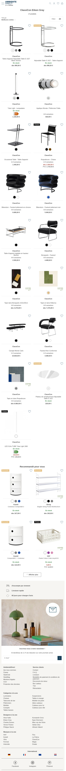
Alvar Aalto (7, 718)
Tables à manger (38, 698)
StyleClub (6, 675)
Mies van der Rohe (38, 722)
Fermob (6, 742)
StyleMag (6, 677)
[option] (12, 50)
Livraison (36, 675)
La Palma (35, 737)
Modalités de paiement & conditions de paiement (46, 678)
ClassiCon (35, 739)
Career (5, 672)
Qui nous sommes (9, 670)
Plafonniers (7, 703)
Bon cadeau (37, 683)
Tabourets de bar (9, 700)
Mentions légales (9, 679)
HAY (5, 735)
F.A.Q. (35, 672)
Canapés (6, 708)
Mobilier (6, 705)
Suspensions (36, 696)
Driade (34, 744)
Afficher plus (32, 575)
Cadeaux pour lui (38, 705)
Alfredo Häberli (37, 727)
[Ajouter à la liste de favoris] (29, 26)
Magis (34, 742)
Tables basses (8, 710)
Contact (35, 670)
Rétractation (37, 688)
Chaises (6, 698)
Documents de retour (40, 681)
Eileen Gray (7, 720)
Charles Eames (8, 722)
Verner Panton (8, 725)
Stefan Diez (36, 725)
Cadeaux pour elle (38, 708)
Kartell (5, 737)
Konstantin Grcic (38, 718)
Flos (33, 735)
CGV (5, 682)
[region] (16, 47)
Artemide (6, 744)
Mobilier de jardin (38, 700)
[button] (8, 18)
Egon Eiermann (37, 720)
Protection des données (11, 684)
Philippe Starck (8, 727)
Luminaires (7, 696)
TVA (34, 686)
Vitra (5, 739)
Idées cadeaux (37, 703)
